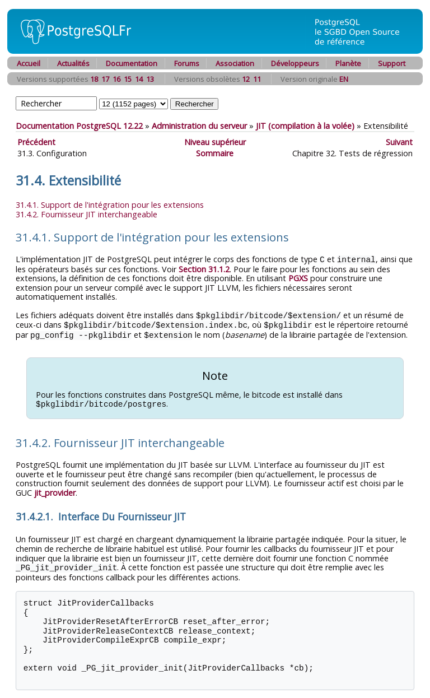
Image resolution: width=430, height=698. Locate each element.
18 (94, 79)
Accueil (28, 63)
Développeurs (295, 63)
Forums (186, 63)
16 (116, 79)
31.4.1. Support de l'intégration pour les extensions (110, 204)
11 (257, 79)
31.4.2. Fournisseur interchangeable (86, 214)
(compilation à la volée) (305, 125)
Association (235, 63)
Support (391, 63)
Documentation (131, 63)
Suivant (399, 142)
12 (246, 79)
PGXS (298, 277)
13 (150, 79)
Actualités (73, 63)
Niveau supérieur (215, 142)
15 (128, 79)
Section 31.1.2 (204, 268)
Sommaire (214, 153)
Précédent (36, 142)
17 (105, 79)
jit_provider (55, 490)
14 (139, 79)
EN (343, 79)
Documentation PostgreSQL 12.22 (79, 125)
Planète (348, 63)
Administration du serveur (199, 125)
